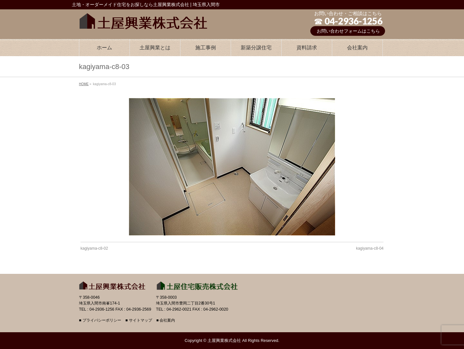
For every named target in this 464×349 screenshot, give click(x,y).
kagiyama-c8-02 (94, 248)
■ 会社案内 (165, 320)
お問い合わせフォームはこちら (348, 31)
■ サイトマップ (138, 320)
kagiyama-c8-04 (369, 248)
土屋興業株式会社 (224, 340)
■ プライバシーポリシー (100, 320)
